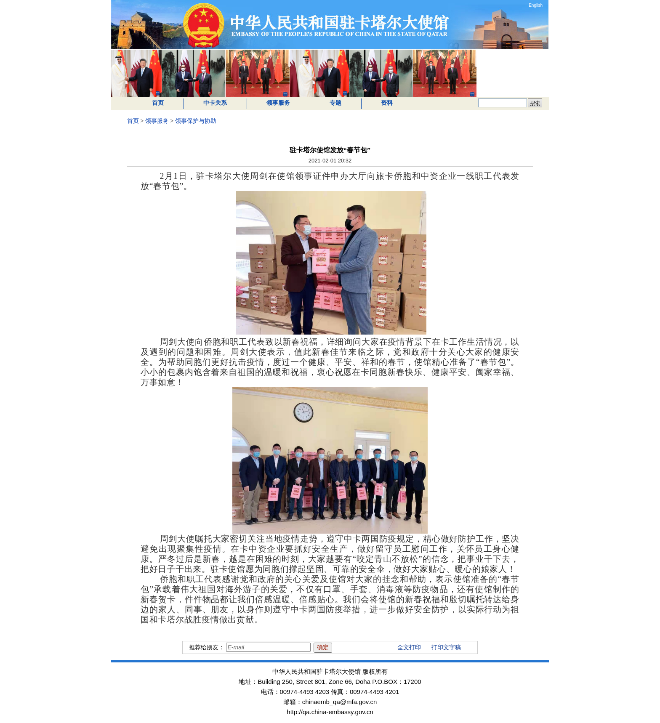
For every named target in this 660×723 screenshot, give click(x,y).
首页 (158, 103)
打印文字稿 (446, 647)
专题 (335, 103)
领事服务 (278, 103)
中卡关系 (215, 103)
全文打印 (409, 647)
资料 (387, 103)
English (536, 5)
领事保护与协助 (195, 121)
